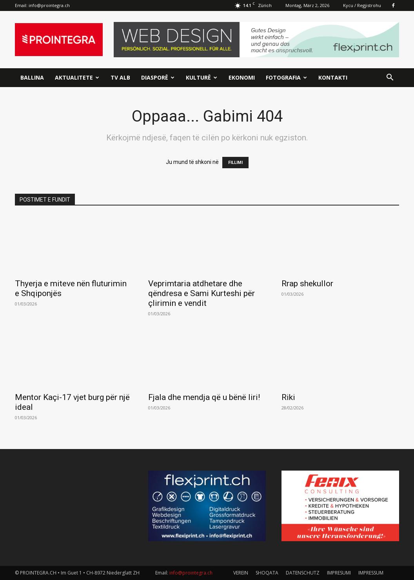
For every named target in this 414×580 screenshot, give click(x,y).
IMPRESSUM (370, 572)
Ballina (32, 77)
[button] (389, 78)
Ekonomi (242, 77)
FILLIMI (235, 162)
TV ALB (120, 77)
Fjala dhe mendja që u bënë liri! (204, 397)
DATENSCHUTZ (303, 572)
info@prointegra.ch (49, 5)
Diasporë (157, 77)
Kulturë (201, 77)
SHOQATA (267, 572)
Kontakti (332, 77)
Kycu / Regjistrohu (362, 5)
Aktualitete (77, 77)
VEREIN (240, 572)
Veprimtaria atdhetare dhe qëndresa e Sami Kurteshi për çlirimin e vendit (201, 293)
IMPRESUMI (339, 572)
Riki (288, 397)
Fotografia (286, 77)
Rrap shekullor (307, 283)
